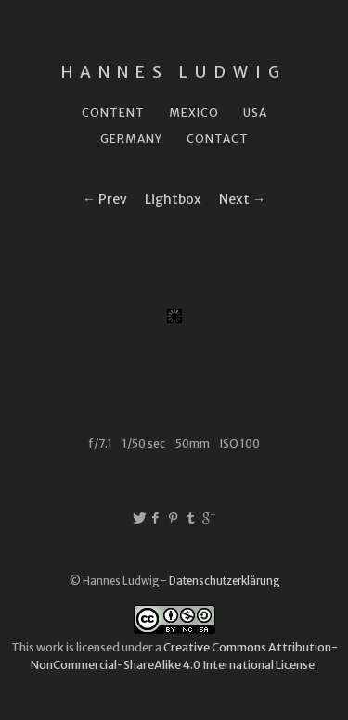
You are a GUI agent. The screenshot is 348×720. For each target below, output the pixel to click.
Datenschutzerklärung (224, 581)
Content (113, 113)
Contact (218, 138)
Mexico (194, 113)
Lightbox (173, 199)
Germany (131, 138)
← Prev (105, 199)
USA (255, 113)
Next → (242, 199)
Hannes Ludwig (174, 72)
